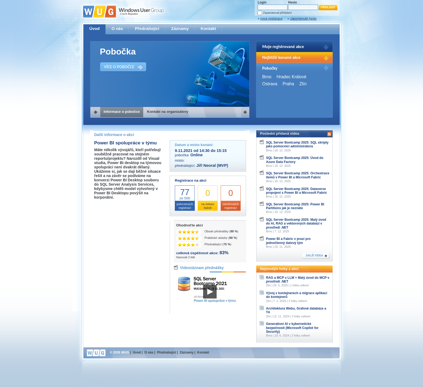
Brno (266, 76)
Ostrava (269, 84)
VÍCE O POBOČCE (119, 66)
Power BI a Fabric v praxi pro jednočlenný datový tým (288, 241)
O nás (117, 28)
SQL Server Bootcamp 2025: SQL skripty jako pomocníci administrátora (297, 144)
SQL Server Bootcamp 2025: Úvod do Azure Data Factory (294, 160)
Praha (288, 84)
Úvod (94, 28)
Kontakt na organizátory (167, 112)
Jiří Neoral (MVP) (212, 165)
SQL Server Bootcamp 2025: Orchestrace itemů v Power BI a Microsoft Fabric (297, 175)
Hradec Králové (291, 76)
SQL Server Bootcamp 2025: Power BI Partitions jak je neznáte (295, 206)
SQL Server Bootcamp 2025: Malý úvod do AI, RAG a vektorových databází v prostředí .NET (296, 223)
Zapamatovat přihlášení (277, 12)
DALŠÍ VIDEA (314, 255)
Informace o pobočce (122, 112)
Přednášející (147, 28)
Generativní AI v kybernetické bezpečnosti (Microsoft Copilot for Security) (292, 328)
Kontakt (208, 28)
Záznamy (180, 28)
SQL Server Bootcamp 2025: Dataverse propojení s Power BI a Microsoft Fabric (296, 191)
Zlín (303, 84)
